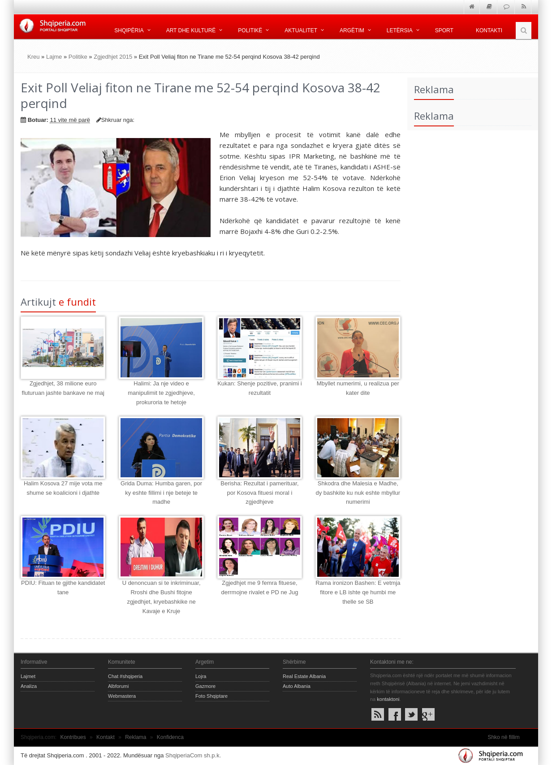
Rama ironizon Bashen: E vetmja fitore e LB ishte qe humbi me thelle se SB (357, 592)
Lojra (200, 676)
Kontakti (489, 30)
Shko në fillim (503, 737)
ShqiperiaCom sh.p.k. (193, 755)
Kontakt (105, 737)
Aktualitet (301, 30)
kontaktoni (388, 699)
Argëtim (352, 30)
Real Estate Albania (304, 676)
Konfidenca (170, 737)
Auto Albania (296, 686)
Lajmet (28, 676)
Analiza (29, 686)
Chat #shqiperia (125, 676)
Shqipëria (128, 30)
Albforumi (118, 686)
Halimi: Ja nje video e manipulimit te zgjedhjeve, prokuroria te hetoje (161, 393)
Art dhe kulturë (191, 30)
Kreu (33, 56)
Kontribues (73, 737)
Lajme (54, 56)
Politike (78, 56)
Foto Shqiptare (211, 696)
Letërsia (400, 30)
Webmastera (122, 696)
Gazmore (205, 686)
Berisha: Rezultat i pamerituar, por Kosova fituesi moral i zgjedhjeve (259, 493)
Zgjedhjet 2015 (113, 56)
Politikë (250, 30)
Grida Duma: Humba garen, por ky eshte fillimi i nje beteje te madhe (161, 493)
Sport (444, 30)
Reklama (135, 737)
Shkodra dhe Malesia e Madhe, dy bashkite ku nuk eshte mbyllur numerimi (358, 493)
